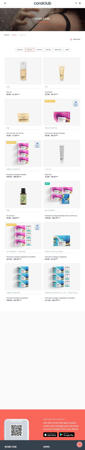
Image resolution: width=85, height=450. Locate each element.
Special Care (58, 49)
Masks (67, 49)
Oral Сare (48, 49)
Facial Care (20, 49)
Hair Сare (39, 49)
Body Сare (29, 50)
